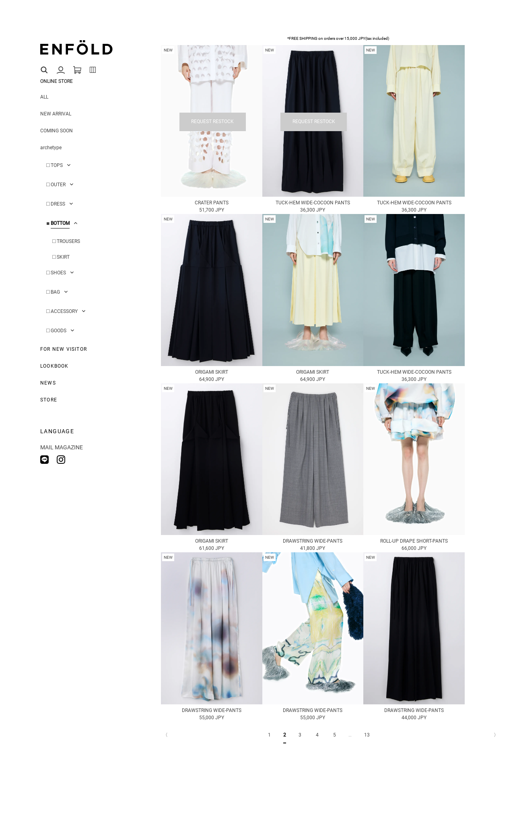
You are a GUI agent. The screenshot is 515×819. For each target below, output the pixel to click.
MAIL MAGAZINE (61, 447)
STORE (48, 400)
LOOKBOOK (54, 366)
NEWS (48, 383)
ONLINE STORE (56, 81)
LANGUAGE (57, 431)
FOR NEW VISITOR (63, 349)
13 (367, 735)
